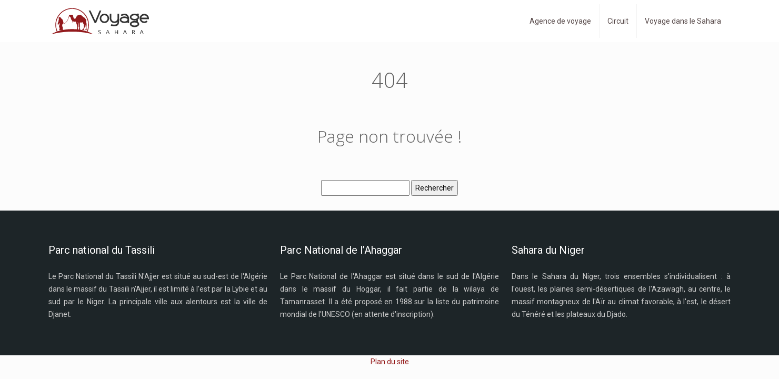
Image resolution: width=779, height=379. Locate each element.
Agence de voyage (560, 21)
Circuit (617, 21)
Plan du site (390, 361)
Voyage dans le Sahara (683, 21)
